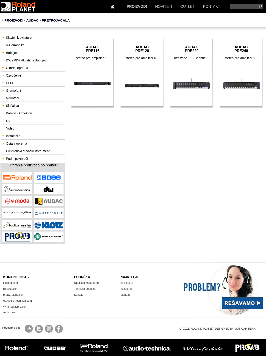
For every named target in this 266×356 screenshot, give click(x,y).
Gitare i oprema (15, 68)
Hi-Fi (7, 83)
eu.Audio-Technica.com (17, 300)
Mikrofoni (10, 98)
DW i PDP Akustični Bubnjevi (24, 60)
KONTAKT (211, 6)
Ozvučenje (11, 75)
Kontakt (78, 294)
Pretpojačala (56, 20)
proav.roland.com (13, 294)
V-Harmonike (13, 45)
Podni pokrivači (15, 158)
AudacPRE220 (192, 49)
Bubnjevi (10, 53)
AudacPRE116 (93, 49)
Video (10, 128)
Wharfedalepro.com (15, 306)
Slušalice (10, 106)
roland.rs (125, 294)
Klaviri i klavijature (17, 37)
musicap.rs (126, 282)
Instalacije (11, 136)
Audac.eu (9, 312)
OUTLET (187, 6)
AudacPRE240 (241, 49)
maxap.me (126, 288)
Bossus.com (10, 288)
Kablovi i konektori (17, 113)
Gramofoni (11, 90)
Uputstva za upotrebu (87, 282)
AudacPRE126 (142, 49)
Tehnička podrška (84, 288)
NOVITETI (163, 6)
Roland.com (10, 282)
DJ (8, 121)
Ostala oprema (14, 143)
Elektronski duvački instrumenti (28, 151)
